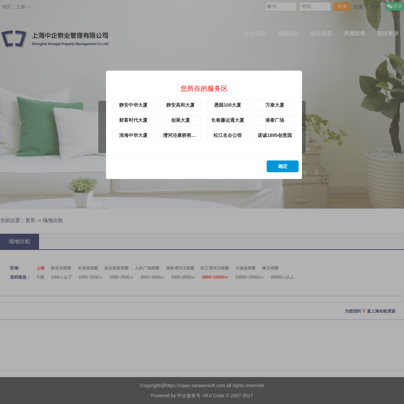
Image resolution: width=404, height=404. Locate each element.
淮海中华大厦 (133, 135)
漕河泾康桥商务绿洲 (182, 135)
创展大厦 (180, 120)
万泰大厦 (274, 105)
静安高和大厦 (180, 105)
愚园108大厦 (227, 105)
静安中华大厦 (133, 105)
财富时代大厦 (133, 120)
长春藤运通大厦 (227, 120)
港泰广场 (274, 120)
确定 (283, 166)
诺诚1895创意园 (275, 135)
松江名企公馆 (227, 135)
